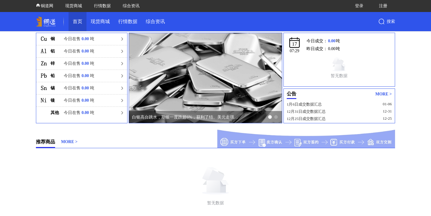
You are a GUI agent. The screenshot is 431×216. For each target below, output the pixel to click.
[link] (47, 22)
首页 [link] (77, 21)
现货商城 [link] (100, 21)
